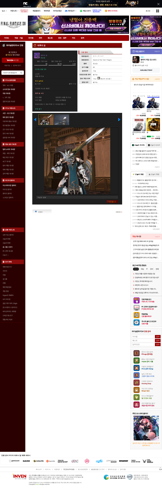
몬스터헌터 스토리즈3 (10, 307)
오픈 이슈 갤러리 (8, 235)
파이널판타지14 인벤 (14, 45)
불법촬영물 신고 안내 (97, 469)
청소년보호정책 (83, 469)
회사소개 (38, 469)
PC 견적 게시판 (8, 251)
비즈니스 (47, 469)
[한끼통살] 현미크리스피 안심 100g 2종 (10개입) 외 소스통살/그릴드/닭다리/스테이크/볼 (146, 257)
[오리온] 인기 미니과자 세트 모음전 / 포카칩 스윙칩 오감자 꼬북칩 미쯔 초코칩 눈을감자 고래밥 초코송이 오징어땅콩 (146, 253)
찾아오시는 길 (112, 469)
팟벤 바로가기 (7, 267)
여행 (4, 283)
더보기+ (157, 51)
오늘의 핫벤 (6, 239)
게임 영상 (6, 291)
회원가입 (7, 65)
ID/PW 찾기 (17, 65)
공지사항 (123, 469)
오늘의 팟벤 (6, 243)
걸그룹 (5, 279)
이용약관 (57, 469)
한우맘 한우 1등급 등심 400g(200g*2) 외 (146, 245)
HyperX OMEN (8, 295)
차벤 (4, 275)
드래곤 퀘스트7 (8, 315)
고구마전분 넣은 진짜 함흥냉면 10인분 (146, 249)
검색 (21, 73)
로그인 (148, 11)
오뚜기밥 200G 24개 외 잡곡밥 (143, 241)
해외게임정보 (7, 287)
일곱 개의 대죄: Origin (10, 303)
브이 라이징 (6, 299)
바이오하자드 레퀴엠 (9, 311)
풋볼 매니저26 (7, 320)
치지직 (5, 271)
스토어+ (157, 79)
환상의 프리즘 (104, 79)
